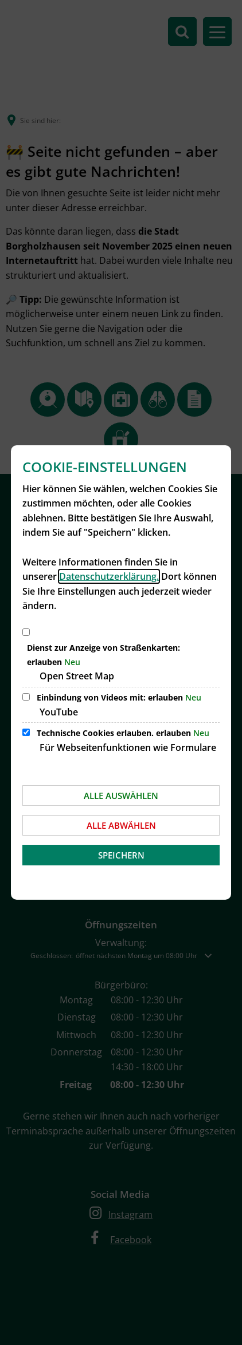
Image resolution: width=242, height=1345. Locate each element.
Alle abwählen (121, 825)
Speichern (121, 855)
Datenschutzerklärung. (109, 576)
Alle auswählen (121, 795)
